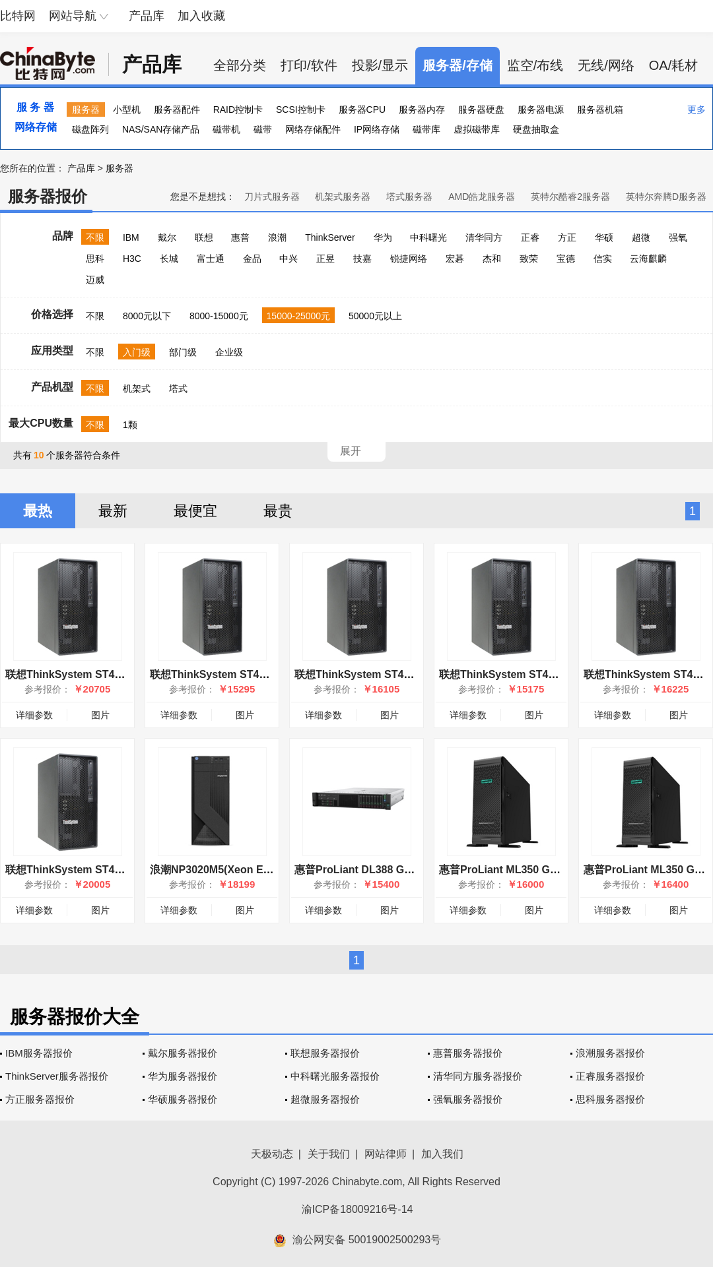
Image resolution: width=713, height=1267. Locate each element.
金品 (252, 258)
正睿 (530, 237)
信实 (603, 258)
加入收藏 (201, 15)
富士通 (210, 258)
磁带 (263, 129)
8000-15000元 (218, 316)
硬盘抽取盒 (536, 129)
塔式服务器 (409, 196)
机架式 (137, 388)
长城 (169, 258)
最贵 (277, 511)
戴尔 (167, 237)
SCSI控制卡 (300, 109)
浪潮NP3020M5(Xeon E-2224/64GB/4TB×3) (254, 869)
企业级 (229, 352)
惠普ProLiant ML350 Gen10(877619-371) (538, 869)
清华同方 (483, 237)
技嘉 (362, 258)
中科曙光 (428, 237)
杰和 (492, 258)
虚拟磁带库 (477, 129)
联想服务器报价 (325, 1053)
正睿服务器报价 (610, 1076)
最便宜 (195, 511)
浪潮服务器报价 (610, 1053)
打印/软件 (309, 65)
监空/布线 (535, 65)
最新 (112, 511)
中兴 (288, 258)
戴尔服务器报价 (182, 1053)
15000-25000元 (299, 316)
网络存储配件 (313, 129)
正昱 (325, 258)
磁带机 (226, 129)
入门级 (137, 352)
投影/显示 (380, 65)
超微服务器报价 (325, 1099)
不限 (95, 237)
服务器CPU (362, 109)
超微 (641, 237)
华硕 (604, 237)
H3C (132, 258)
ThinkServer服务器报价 (56, 1076)
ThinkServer (330, 237)
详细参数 (34, 715)
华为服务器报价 (182, 1076)
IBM (131, 237)
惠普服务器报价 (467, 1053)
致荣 (529, 258)
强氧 (678, 237)
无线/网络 (606, 65)
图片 (100, 715)
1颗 (130, 424)
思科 (95, 258)
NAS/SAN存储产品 (160, 129)
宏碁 (455, 258)
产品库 (146, 15)
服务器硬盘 (481, 109)
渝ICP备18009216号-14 (357, 1209)
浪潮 (277, 237)
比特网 (18, 15)
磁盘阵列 (90, 129)
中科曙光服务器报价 (335, 1076)
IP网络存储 (376, 129)
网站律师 (385, 1153)
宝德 (566, 258)
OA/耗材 (673, 65)
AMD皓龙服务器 (481, 196)
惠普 (240, 237)
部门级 (183, 352)
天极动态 (272, 1153)
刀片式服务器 (272, 196)
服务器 (86, 109)
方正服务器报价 (40, 1099)
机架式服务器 (342, 196)
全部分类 (239, 65)
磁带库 (426, 129)
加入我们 (442, 1153)
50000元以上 (375, 316)
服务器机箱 (600, 109)
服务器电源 (541, 109)
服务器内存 (422, 109)
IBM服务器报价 (39, 1053)
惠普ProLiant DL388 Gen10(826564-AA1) (394, 869)
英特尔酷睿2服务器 (570, 196)
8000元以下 (147, 316)
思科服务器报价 (610, 1099)
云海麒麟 (648, 258)
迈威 (95, 279)
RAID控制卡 (238, 109)
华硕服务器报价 (182, 1099)
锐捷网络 (408, 258)
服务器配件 (177, 109)
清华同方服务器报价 (477, 1076)
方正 (567, 237)
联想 (204, 237)
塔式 (178, 388)
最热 (37, 511)
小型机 (127, 109)
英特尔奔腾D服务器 (666, 196)
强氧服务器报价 (467, 1099)
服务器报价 (47, 196)
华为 (383, 237)
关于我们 (329, 1153)
